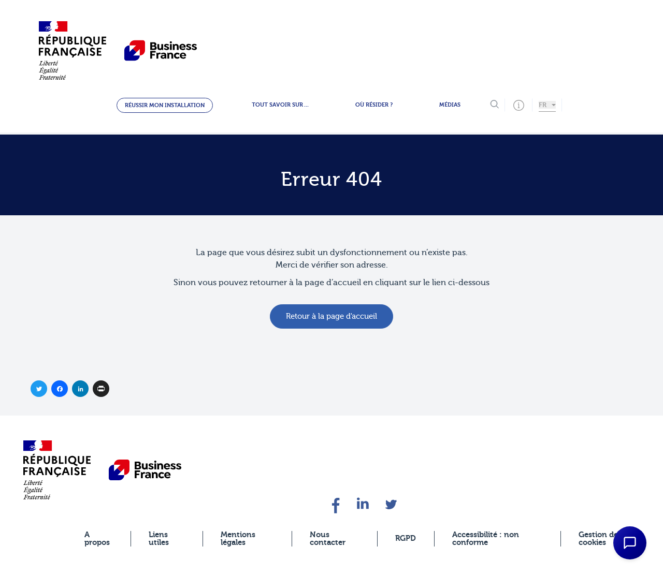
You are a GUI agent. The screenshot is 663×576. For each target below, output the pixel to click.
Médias (449, 104)
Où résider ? (374, 104)
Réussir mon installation (165, 105)
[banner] (57, 469)
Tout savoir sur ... (280, 104)
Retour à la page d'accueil (331, 316)
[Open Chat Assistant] (629, 542)
